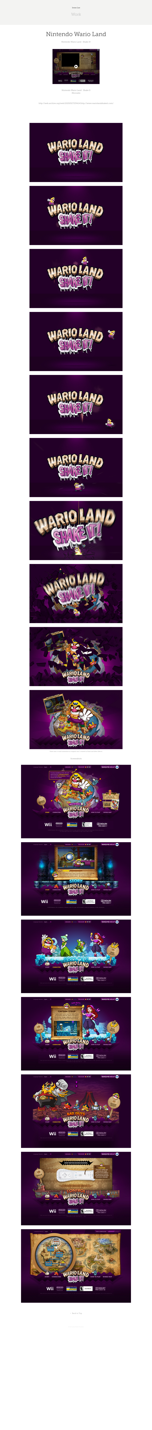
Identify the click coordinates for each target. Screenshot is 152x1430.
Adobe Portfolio (79, 1327)
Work (76, 14)
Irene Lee (76, 8)
